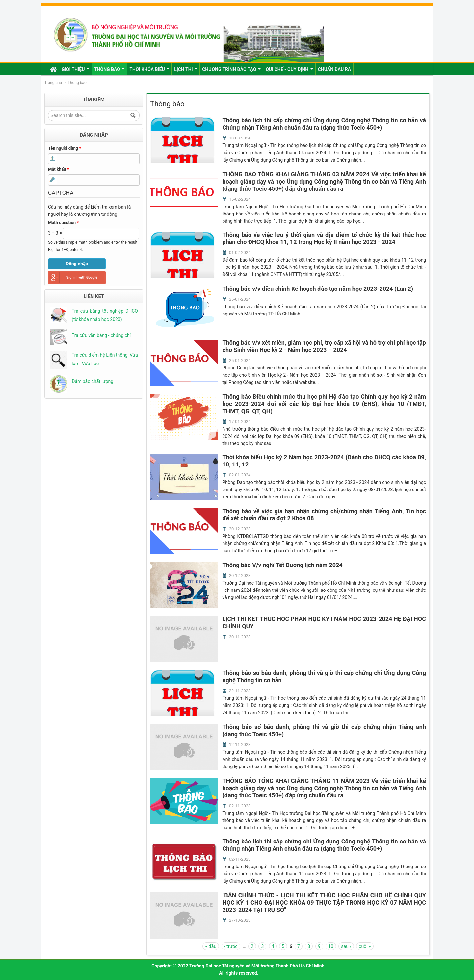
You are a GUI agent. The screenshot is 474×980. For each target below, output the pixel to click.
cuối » (365, 946)
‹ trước (231, 946)
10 (330, 946)
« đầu (210, 946)
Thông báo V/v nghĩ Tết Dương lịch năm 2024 (283, 565)
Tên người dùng (64, 148)
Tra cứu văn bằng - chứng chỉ (101, 335)
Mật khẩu (58, 169)
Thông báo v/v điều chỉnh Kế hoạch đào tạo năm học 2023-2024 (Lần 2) (318, 288)
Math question (63, 222)
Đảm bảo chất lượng (92, 381)
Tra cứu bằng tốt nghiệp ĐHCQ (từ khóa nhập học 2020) (105, 315)
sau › (346, 946)
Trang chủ (53, 82)
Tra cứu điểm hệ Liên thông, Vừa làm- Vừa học (105, 359)
